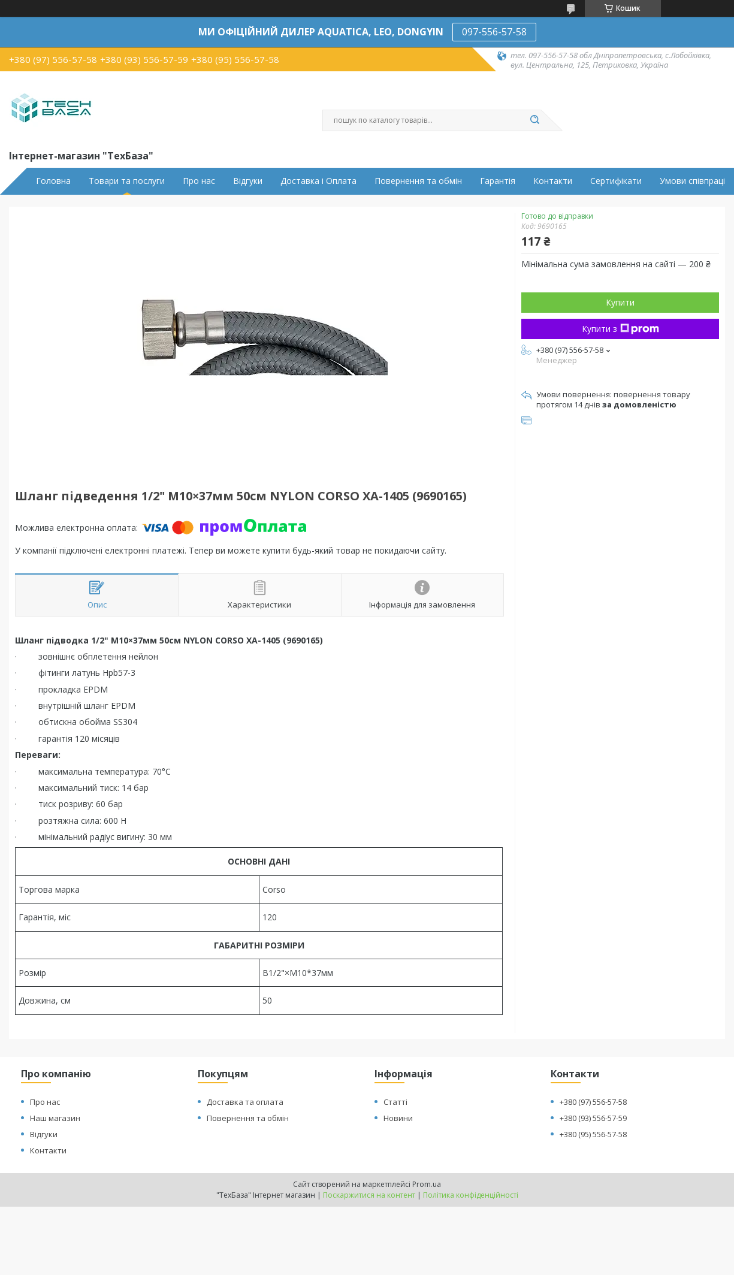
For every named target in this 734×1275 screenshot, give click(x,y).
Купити (620, 302)
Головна (53, 181)
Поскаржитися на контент (369, 1195)
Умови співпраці (692, 181)
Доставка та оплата (245, 1101)
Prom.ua (426, 1184)
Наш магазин (55, 1118)
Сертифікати (616, 181)
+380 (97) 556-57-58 (593, 1101)
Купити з (620, 328)
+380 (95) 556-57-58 (593, 1134)
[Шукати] (535, 120)
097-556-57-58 (494, 31)
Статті (395, 1101)
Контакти (552, 181)
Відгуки (247, 181)
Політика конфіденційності (470, 1195)
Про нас (199, 181)
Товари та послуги (127, 181)
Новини (398, 1118)
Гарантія (497, 181)
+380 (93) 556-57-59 (593, 1118)
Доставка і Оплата (318, 181)
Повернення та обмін (418, 181)
